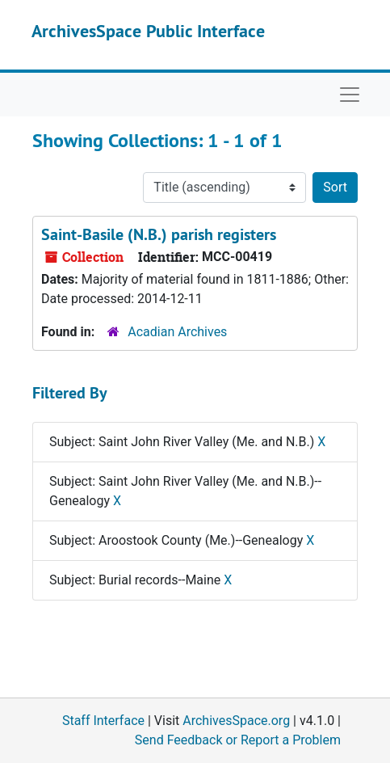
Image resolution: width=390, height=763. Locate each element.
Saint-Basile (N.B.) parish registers (158, 234)
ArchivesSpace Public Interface (148, 30)
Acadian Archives (177, 331)
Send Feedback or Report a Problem (238, 740)
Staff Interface (103, 720)
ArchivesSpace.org (236, 720)
